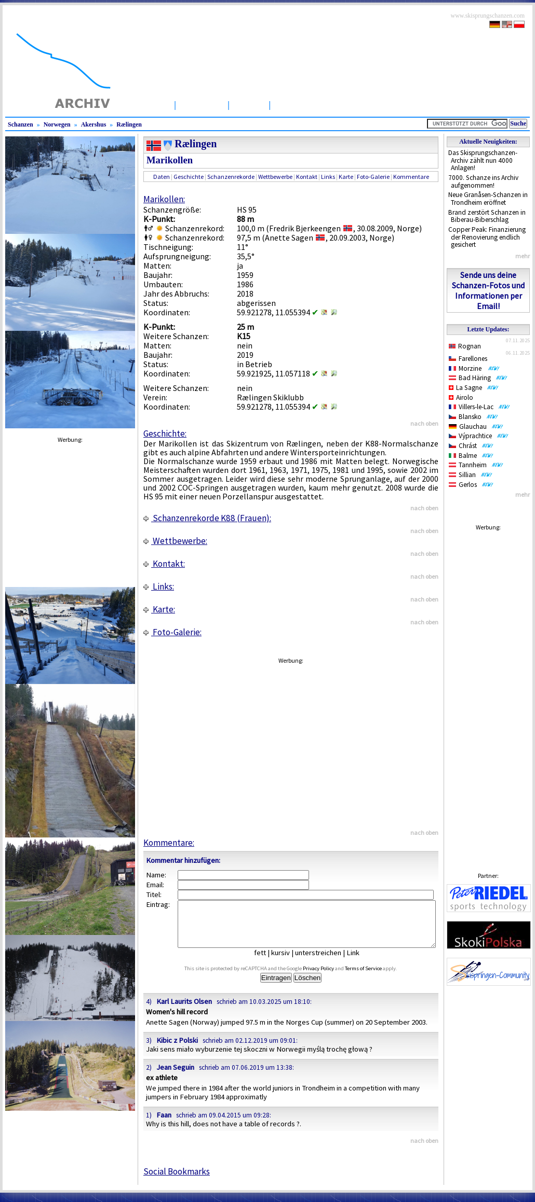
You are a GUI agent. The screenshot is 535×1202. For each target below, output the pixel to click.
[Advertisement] (488, 691)
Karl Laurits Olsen (184, 1010)
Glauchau (476, 426)
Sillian (470, 474)
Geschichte (188, 176)
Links (328, 176)
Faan (163, 1124)
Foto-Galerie (373, 176)
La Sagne (474, 387)
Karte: (159, 609)
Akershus (93, 124)
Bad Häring (478, 377)
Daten (161, 176)
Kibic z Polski (177, 1049)
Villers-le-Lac (479, 406)
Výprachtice (479, 435)
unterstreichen (326, 962)
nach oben (424, 423)
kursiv (288, 962)
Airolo (461, 397)
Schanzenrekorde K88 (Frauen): (207, 518)
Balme (471, 455)
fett (268, 962)
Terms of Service (375, 977)
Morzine (474, 368)
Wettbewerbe (305, 104)
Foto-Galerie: (172, 632)
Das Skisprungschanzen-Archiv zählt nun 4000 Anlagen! (482, 160)
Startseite (147, 104)
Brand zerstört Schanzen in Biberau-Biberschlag (487, 216)
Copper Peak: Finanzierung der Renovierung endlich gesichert (487, 237)
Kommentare (411, 176)
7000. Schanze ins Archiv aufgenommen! (483, 181)
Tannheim (476, 464)
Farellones (468, 358)
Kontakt (306, 176)
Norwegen (57, 124)
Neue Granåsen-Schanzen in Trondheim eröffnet (488, 198)
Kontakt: (164, 563)
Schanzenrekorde (231, 176)
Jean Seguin (175, 1076)
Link (360, 962)
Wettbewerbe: (175, 541)
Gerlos (471, 484)
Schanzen (202, 104)
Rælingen (129, 124)
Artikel (249, 104)
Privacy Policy (330, 977)
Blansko (473, 416)
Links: (158, 586)
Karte (346, 176)
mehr (522, 256)
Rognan (465, 346)
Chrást (471, 445)
